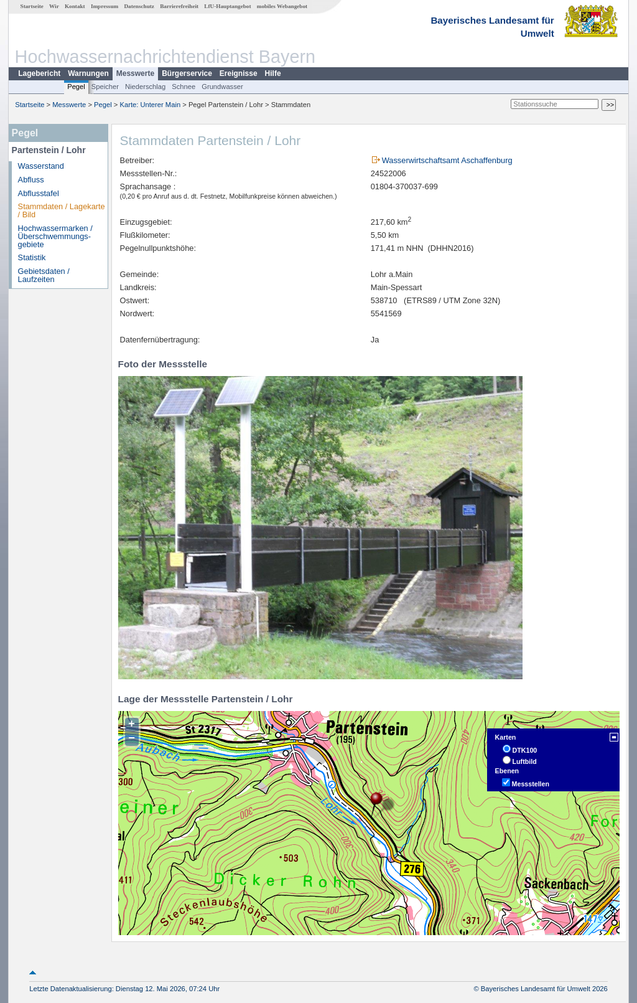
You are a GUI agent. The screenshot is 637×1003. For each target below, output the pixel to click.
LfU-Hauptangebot (227, 6)
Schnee (183, 86)
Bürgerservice (187, 73)
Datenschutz (139, 6)
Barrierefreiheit (179, 6)
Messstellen (530, 784)
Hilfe (273, 73)
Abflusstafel (38, 193)
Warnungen (88, 73)
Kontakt (75, 6)
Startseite (32, 6)
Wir (54, 6)
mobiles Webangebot (282, 6)
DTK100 (525, 750)
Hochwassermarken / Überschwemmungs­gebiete (55, 236)
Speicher (105, 86)
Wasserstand (41, 166)
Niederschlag (145, 86)
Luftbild (525, 761)
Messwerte (135, 73)
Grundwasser (222, 86)
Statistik (32, 257)
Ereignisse (239, 73)
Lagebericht (39, 73)
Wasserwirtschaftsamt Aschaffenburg (447, 160)
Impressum (104, 6)
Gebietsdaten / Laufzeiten (44, 275)
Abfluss (31, 179)
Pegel (76, 86)
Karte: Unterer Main (150, 104)
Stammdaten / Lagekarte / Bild (61, 210)
